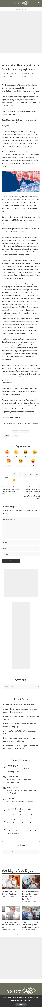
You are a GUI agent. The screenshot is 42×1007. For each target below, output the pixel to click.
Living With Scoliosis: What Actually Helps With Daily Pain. (11, 924)
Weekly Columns (20, 76)
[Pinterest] (25, 474)
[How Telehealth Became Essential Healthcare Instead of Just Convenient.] (31, 882)
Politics (10, 76)
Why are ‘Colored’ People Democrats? (20, 815)
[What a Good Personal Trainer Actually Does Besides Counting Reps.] (31, 913)
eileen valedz (11, 787)
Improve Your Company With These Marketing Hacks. (19, 770)
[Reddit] (36, 474)
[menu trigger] (4, 3)
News (4, 76)
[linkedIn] (31, 474)
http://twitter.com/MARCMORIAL (26, 423)
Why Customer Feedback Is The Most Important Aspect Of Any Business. (20, 802)
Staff (6, 73)
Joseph (9, 798)
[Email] (14, 480)
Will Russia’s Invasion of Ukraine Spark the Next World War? (22, 832)
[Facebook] (14, 474)
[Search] (39, 3)
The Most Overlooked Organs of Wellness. (20, 705)
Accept (21, 1004)
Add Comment (30, 73)
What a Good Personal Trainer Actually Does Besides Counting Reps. (30, 924)
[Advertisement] (21, 32)
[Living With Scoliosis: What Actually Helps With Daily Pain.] (11, 913)
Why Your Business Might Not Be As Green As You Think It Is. (22, 791)
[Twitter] (20, 474)
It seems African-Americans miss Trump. (21, 823)
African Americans (8, 102)
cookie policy (27, 1000)
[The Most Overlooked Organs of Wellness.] (11, 882)
